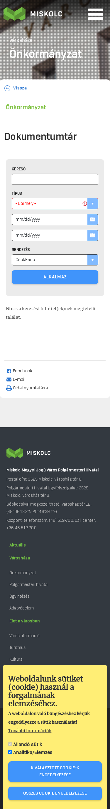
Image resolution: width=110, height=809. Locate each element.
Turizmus (17, 647)
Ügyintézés (19, 596)
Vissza (20, 88)
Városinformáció (24, 636)
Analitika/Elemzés (33, 752)
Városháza (19, 558)
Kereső (19, 169)
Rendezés (21, 250)
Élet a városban (24, 621)
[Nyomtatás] (29, 387)
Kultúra (16, 659)
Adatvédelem (21, 608)
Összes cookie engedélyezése (55, 793)
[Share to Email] (18, 379)
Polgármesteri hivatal (28, 584)
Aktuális (17, 545)
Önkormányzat (26, 107)
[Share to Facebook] (21, 370)
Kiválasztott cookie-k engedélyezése (55, 772)
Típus (17, 194)
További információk (29, 731)
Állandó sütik (27, 744)
